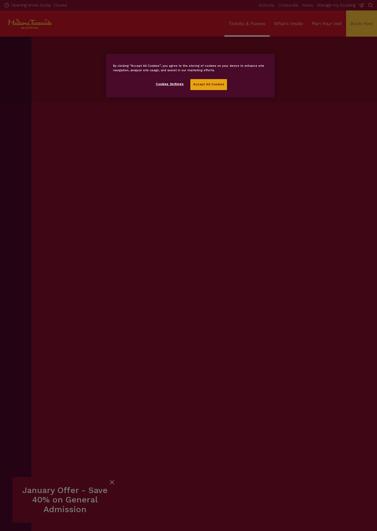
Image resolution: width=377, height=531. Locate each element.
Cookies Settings (170, 84)
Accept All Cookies (208, 84)
